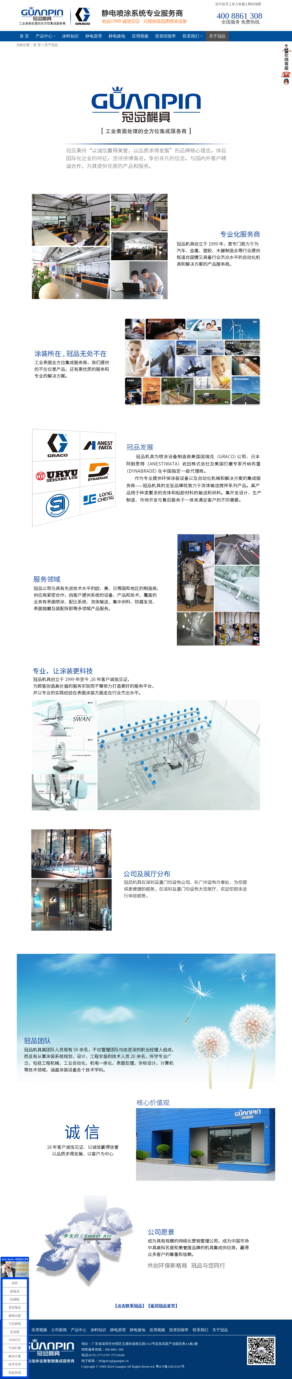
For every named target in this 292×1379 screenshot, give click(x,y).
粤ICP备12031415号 (170, 1366)
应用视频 (140, 36)
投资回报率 (165, 36)
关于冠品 (217, 36)
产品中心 (45, 36)
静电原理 (93, 36)
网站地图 (254, 4)
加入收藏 (238, 4)
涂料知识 (70, 36)
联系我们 (192, 36)
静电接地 (117, 36)
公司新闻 (59, 1330)
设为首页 (222, 4)
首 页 (24, 36)
